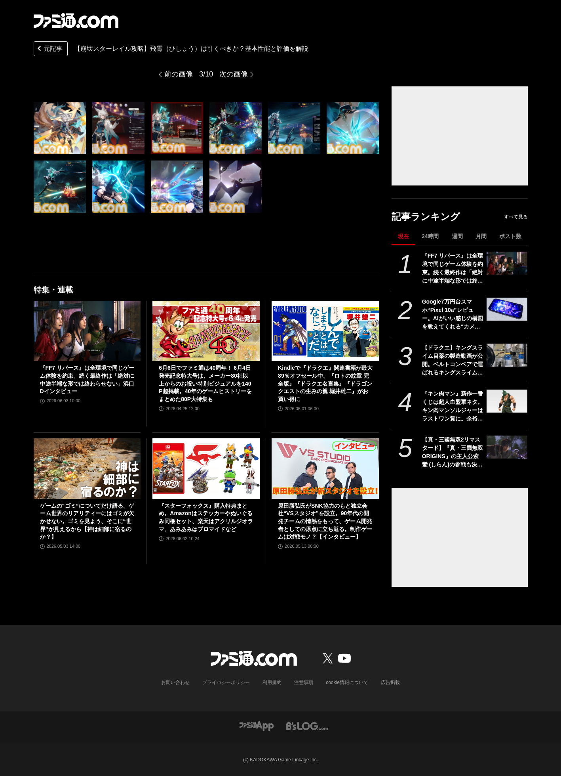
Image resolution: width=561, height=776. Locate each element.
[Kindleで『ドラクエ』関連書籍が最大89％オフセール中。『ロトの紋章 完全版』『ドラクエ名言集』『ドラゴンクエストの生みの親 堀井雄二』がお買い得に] (325, 331)
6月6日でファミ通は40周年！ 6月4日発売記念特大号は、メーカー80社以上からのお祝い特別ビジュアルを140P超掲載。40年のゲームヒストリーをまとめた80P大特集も (205, 383)
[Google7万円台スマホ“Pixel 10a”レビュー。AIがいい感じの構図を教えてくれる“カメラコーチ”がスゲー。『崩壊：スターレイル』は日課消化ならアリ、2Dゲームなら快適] (507, 309)
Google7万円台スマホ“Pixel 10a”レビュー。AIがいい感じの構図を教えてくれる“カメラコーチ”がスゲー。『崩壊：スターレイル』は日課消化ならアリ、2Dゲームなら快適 (452, 314)
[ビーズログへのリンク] (307, 725)
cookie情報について (347, 682)
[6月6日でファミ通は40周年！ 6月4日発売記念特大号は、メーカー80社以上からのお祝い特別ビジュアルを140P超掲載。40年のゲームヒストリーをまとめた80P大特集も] (206, 331)
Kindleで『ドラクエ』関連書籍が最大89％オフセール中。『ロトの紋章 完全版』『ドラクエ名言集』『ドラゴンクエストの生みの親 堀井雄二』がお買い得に (325, 383)
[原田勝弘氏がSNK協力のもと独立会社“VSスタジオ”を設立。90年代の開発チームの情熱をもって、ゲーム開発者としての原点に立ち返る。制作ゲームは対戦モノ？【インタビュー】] (325, 468)
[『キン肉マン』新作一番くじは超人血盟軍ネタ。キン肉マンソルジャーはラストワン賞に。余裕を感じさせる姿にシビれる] (507, 401)
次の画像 (233, 74)
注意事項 (303, 682)
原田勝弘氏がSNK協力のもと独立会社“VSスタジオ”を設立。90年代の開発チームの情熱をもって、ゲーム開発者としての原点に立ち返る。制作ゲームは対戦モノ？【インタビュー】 (325, 521)
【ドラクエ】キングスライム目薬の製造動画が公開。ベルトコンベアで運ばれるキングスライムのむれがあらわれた (452, 360)
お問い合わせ (175, 682)
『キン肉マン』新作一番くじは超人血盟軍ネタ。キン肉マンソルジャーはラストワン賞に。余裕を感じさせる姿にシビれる (452, 406)
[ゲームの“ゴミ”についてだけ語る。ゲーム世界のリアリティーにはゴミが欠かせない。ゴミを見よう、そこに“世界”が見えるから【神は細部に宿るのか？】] (87, 468)
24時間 (430, 236)
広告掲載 (390, 682)
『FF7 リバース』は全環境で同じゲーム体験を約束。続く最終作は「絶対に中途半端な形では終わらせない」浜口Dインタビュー (452, 268)
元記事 (49, 49)
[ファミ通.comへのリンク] (76, 20)
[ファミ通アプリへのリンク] (257, 725)
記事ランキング (426, 216)
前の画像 (178, 74)
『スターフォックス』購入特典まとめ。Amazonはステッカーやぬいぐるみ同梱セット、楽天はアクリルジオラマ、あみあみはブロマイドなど (206, 517)
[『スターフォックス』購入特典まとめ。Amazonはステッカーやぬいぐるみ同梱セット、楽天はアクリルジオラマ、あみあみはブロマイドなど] (206, 468)
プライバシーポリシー (226, 682)
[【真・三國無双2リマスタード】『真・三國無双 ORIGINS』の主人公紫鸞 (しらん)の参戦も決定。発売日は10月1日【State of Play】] (507, 447)
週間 (457, 236)
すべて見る (516, 217)
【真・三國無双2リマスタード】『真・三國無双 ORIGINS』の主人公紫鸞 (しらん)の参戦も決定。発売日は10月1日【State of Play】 (452, 452)
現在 (403, 236)
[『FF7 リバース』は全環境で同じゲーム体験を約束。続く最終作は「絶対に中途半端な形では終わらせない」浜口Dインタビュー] (507, 263)
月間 (481, 236)
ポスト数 (510, 236)
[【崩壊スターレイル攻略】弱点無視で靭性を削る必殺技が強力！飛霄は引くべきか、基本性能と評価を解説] (60, 128)
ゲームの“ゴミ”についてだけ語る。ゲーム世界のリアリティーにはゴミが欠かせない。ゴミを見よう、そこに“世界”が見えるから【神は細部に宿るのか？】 (87, 521)
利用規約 (271, 682)
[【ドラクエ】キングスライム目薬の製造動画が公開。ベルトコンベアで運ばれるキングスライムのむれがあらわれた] (507, 355)
